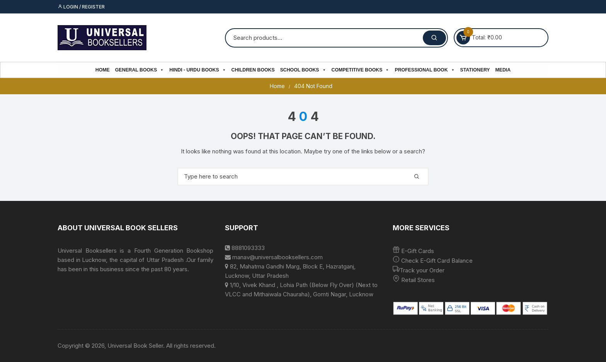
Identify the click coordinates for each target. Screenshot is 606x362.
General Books (139, 70)
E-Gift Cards (417, 251)
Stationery (475, 70)
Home (102, 70)
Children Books (253, 70)
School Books (303, 70)
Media (503, 70)
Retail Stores (418, 280)
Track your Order (422, 270)
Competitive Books (361, 70)
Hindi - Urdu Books (197, 70)
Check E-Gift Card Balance (436, 260)
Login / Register (81, 7)
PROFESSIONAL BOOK (424, 70)
